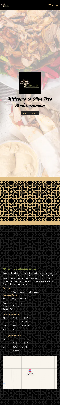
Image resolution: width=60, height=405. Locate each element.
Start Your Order (30, 113)
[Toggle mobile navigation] (56, 4)
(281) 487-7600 (10, 309)
